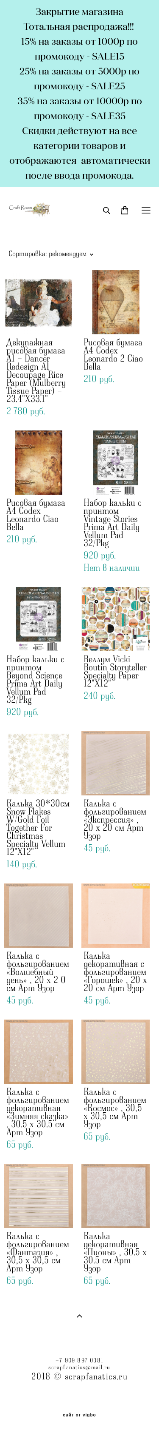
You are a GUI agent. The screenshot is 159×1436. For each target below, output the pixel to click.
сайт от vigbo (79, 1415)
